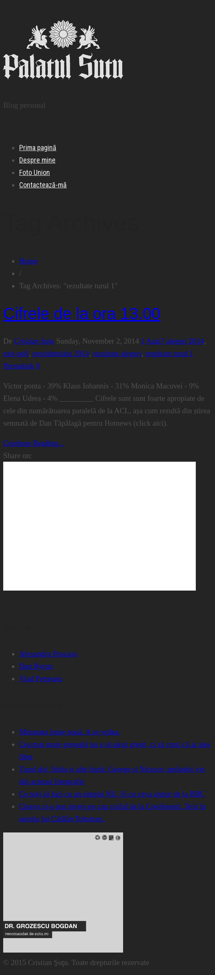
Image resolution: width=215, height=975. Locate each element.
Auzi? (155, 341)
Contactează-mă (43, 185)
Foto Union (34, 172)
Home (28, 261)
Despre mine (37, 160)
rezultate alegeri (117, 353)
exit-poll (16, 353)
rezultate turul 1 (169, 353)
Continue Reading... (33, 443)
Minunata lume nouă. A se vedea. (69, 732)
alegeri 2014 (185, 341)
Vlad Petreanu (40, 678)
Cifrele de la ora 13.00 (82, 313)
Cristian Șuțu (34, 341)
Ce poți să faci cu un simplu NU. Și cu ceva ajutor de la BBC (112, 794)
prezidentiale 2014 (61, 353)
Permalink (18, 366)
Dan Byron (36, 666)
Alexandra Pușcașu (48, 653)
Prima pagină (37, 147)
